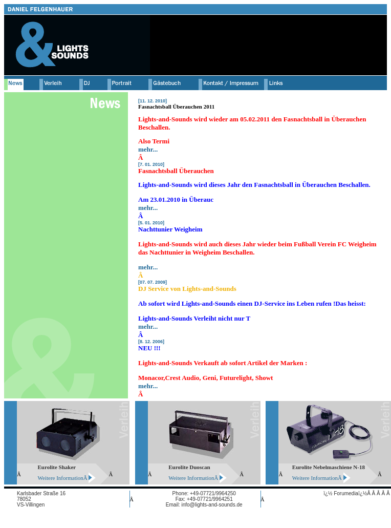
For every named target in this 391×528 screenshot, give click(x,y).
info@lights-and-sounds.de (211, 505)
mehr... (148, 149)
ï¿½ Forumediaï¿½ (345, 493)
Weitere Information (60, 478)
